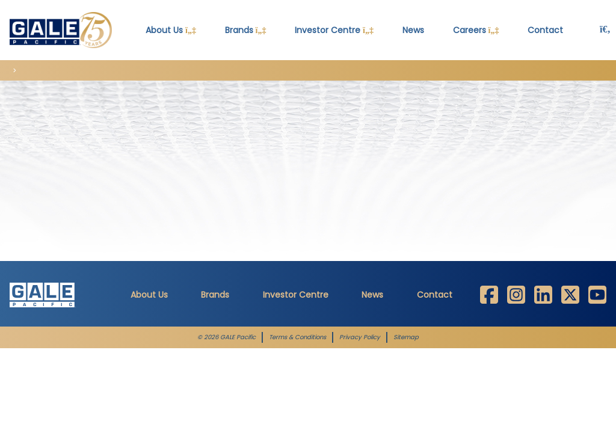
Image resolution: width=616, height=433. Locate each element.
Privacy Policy (359, 337)
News (413, 30)
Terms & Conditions (297, 337)
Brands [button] (245, 30)
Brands (215, 294)
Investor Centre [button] (334, 30)
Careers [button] (476, 30)
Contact (434, 294)
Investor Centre (295, 294)
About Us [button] (171, 30)
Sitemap (406, 337)
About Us (149, 294)
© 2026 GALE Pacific (226, 337)
